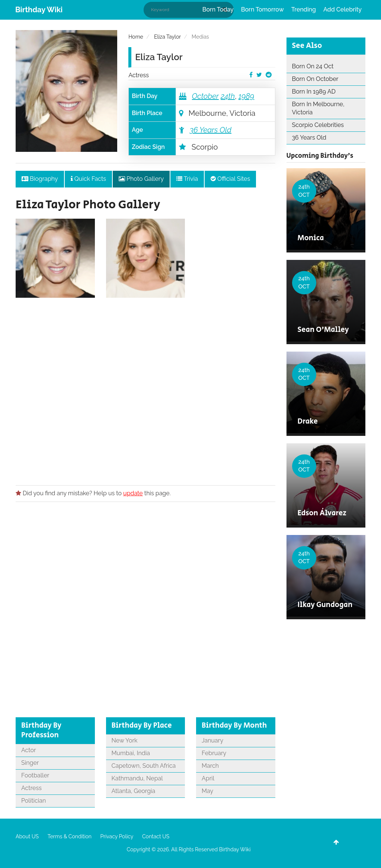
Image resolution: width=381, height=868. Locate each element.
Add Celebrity (342, 9)
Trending (303, 9)
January (212, 740)
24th (228, 96)
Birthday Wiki (39, 9)
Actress (138, 75)
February (214, 753)
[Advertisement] (145, 389)
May (207, 790)
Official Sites (230, 178)
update (133, 493)
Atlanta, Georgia (134, 790)
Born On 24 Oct (313, 66)
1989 (246, 96)
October (205, 96)
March (210, 765)
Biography (40, 178)
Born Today (218, 9)
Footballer (35, 775)
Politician (33, 800)
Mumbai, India (131, 753)
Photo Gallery (141, 178)
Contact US (155, 836)
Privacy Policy (117, 836)
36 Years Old (210, 129)
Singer (30, 762)
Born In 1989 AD (314, 91)
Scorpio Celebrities (318, 124)
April (208, 778)
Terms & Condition (70, 836)
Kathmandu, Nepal (137, 778)
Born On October (315, 78)
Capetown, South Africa (144, 765)
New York (125, 740)
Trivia (187, 178)
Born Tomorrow (262, 9)
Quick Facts (88, 178)
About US (27, 836)
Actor (28, 750)
